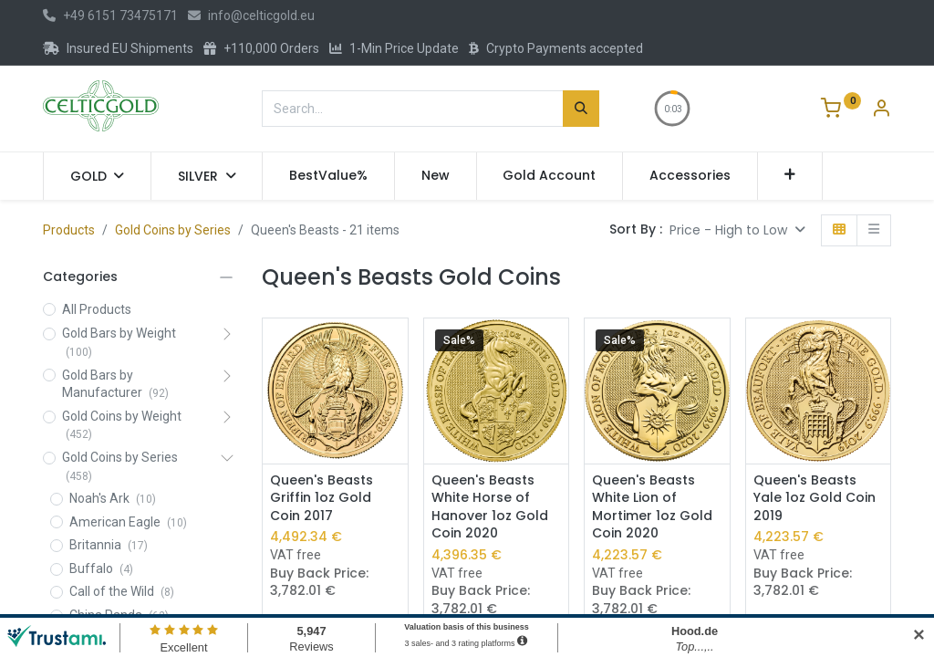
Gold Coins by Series (173, 230)
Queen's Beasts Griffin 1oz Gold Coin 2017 (321, 498)
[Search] (581, 108)
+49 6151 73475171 (110, 15)
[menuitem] (328, 176)
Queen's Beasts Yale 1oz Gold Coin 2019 (814, 498)
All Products (96, 309)
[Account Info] (881, 110)
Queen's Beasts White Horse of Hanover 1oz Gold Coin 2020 (489, 507)
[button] (790, 176)
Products (69, 230)
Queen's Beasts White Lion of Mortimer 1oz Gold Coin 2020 (652, 507)
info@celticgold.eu (251, 15)
